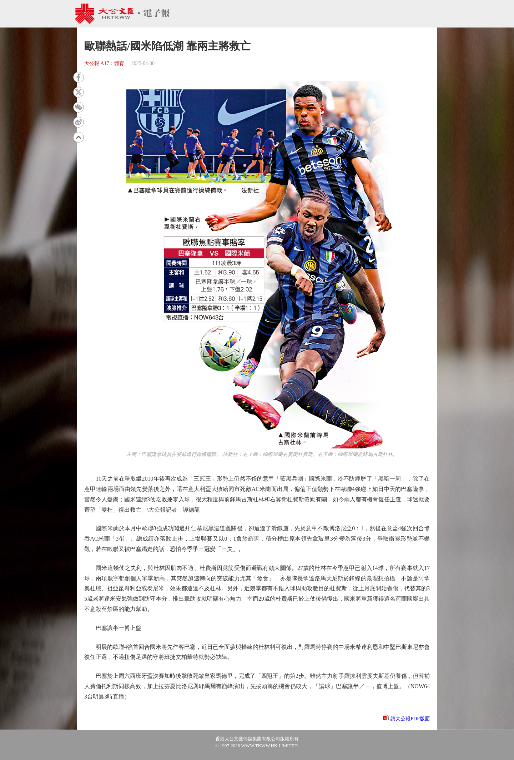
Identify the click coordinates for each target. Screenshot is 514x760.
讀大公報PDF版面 (410, 718)
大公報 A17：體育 (104, 63)
